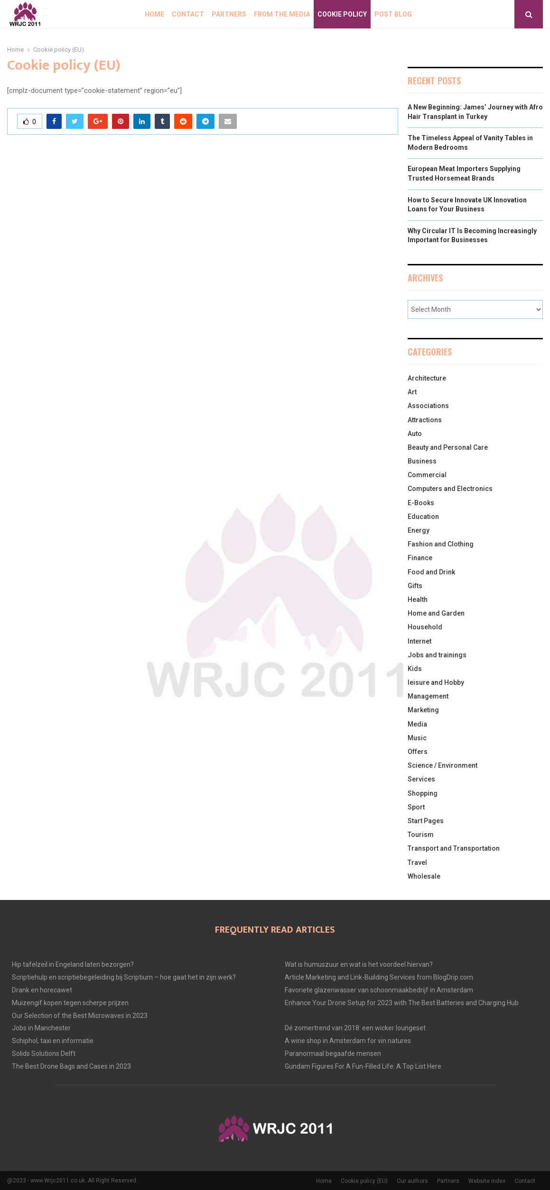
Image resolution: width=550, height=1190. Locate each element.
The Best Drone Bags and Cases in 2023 (71, 1066)
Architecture (427, 378)
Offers (418, 751)
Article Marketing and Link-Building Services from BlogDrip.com (379, 977)
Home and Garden (436, 613)
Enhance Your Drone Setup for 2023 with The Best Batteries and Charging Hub (402, 1003)
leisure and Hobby (436, 682)
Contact (188, 14)
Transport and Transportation (454, 848)
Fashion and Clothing (441, 544)
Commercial (427, 475)
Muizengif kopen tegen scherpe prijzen (70, 1003)
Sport (416, 807)
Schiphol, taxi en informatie (52, 1041)
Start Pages (426, 821)
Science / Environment (442, 765)
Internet (419, 641)
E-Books (421, 503)
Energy (418, 530)
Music (417, 738)
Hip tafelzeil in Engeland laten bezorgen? (73, 964)
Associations (428, 405)
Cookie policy (342, 14)
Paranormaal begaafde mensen (333, 1053)
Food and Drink (431, 572)
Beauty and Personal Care (448, 447)
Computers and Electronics (450, 488)
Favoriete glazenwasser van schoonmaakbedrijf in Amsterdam (379, 990)
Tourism (421, 834)
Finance (420, 558)
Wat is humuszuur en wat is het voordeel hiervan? (359, 964)
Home (154, 14)
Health (418, 599)
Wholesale (424, 876)
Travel (417, 862)
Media (417, 724)
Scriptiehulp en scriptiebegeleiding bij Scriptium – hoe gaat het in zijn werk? (124, 977)
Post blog (393, 14)
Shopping (423, 793)
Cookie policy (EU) (364, 1181)
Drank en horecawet (42, 990)
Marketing (423, 710)
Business (422, 461)
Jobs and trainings (437, 655)
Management (428, 696)
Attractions (425, 420)
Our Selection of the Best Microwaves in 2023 (80, 1015)
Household (425, 627)
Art (412, 392)
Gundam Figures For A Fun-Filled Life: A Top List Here (363, 1066)
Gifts (415, 586)
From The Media (282, 14)
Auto (415, 433)
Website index (486, 1181)
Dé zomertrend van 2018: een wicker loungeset (355, 1028)
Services (421, 779)
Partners (229, 14)
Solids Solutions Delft (43, 1053)
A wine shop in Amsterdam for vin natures (348, 1041)
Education (423, 516)
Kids (415, 668)
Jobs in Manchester (41, 1028)
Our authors (412, 1181)
